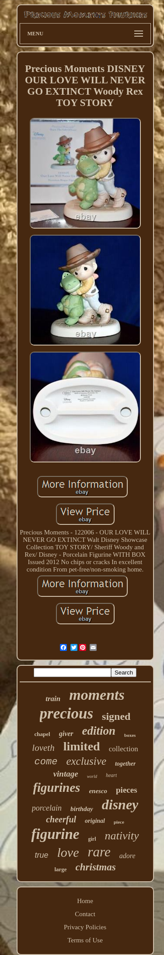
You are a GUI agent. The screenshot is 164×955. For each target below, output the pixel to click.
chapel (42, 734)
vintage (65, 773)
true (42, 855)
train (52, 699)
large (60, 869)
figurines (56, 787)
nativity (122, 835)
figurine (55, 834)
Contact (85, 914)
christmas (96, 867)
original (95, 821)
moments (97, 695)
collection (123, 749)
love (68, 852)
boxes (130, 735)
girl (92, 839)
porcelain (47, 808)
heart (111, 775)
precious (67, 713)
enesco (98, 790)
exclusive (86, 761)
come (46, 761)
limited (81, 746)
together (125, 763)
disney (120, 804)
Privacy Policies (85, 927)
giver (66, 733)
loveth (43, 748)
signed (116, 716)
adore (127, 855)
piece (119, 822)
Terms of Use (85, 940)
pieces (126, 789)
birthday (81, 808)
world (92, 776)
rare (99, 851)
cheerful (61, 819)
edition (99, 730)
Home (85, 900)
